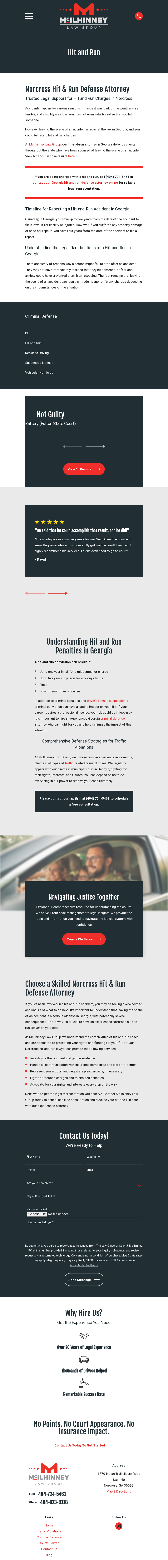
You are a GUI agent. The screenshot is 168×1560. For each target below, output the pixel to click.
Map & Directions (118, 1491)
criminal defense (113, 718)
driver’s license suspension (106, 701)
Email (90, 1169)
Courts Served (49, 1543)
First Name (33, 1156)
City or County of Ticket (41, 1196)
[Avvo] (119, 1526)
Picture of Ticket (37, 1209)
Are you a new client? (40, 1183)
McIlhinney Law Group (45, 144)
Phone (31, 1169)
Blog (49, 1555)
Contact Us (49, 1549)
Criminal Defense (49, 1537)
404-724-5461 (52, 1494)
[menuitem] (84, 333)
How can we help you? (40, 1222)
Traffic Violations (49, 1531)
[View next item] (95, 446)
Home (49, 1525)
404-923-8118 (54, 1502)
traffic (69, 763)
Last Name (93, 1156)
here (71, 156)
